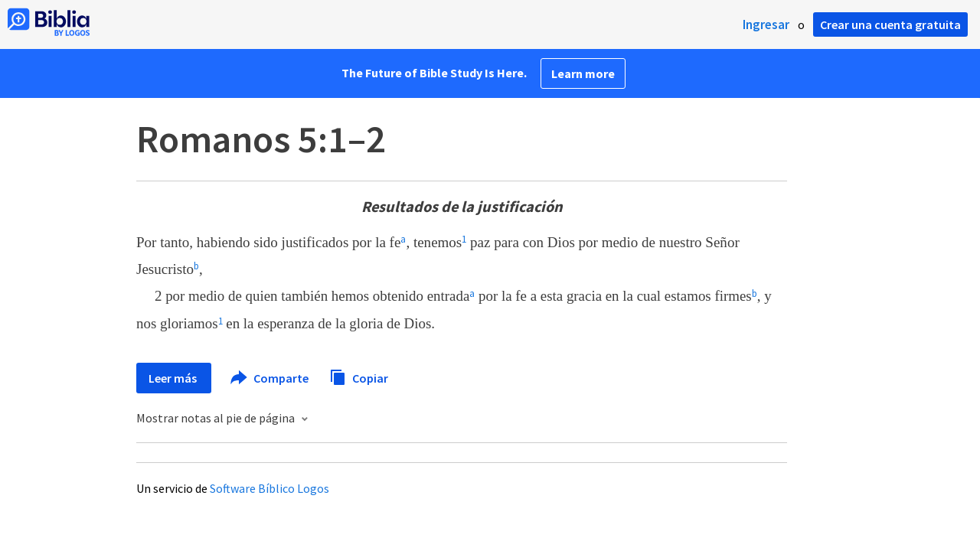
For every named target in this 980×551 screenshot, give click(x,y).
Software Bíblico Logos (269, 488)
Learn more (583, 73)
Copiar (358, 376)
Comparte (270, 378)
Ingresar (766, 24)
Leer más (174, 378)
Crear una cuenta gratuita (890, 24)
